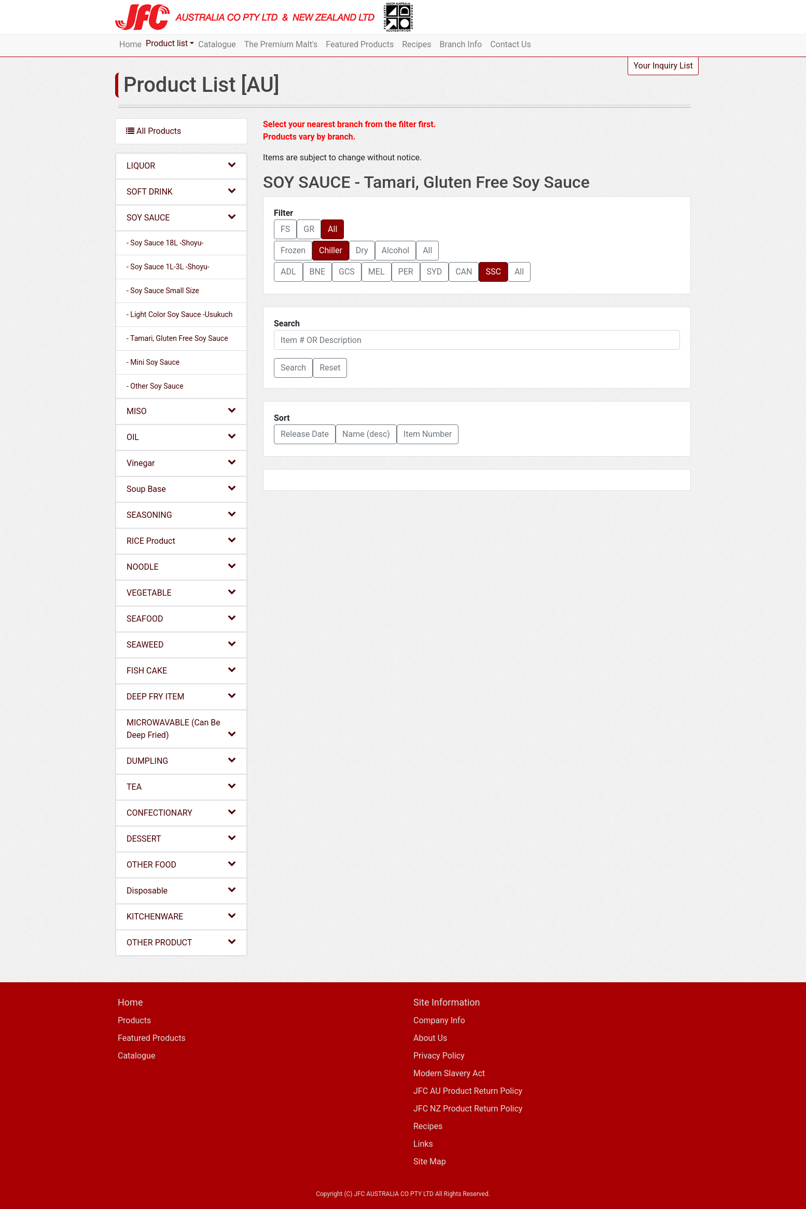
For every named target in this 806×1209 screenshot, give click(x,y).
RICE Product (181, 540)
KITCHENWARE (181, 916)
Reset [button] (329, 368)
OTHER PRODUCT (181, 942)
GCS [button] (347, 272)
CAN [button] (463, 272)
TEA (181, 786)
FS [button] (285, 229)
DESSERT (181, 838)
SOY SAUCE (181, 217)
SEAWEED (181, 644)
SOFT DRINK (181, 191)
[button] (293, 368)
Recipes (416, 44)
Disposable (181, 890)
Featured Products (360, 44)
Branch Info (461, 44)
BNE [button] (317, 272)
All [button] (332, 229)
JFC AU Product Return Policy (467, 1091)
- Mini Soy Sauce (153, 362)
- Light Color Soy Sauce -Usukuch (180, 314)
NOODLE (181, 566)
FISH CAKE (181, 670)
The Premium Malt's (281, 44)
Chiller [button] (330, 250)
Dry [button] (362, 250)
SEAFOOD (181, 618)
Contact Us (510, 44)
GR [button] (308, 229)
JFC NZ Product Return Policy (467, 1109)
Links (423, 1144)
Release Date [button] (305, 434)
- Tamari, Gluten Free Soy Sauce (177, 338)
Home (130, 44)
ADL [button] (288, 272)
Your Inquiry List (663, 66)
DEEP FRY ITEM (181, 696)
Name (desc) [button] (366, 434)
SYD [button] (434, 272)
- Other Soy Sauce (155, 386)
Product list (167, 43)
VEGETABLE (181, 592)
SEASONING (181, 514)
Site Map (429, 1161)
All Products (153, 131)
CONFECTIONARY (181, 812)
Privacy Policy (439, 1056)
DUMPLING (181, 760)
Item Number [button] (428, 434)
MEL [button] (376, 272)
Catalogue (216, 44)
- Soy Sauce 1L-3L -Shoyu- (168, 267)
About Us (430, 1038)
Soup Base (181, 488)
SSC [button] (493, 272)
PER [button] (405, 272)
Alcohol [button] (396, 250)
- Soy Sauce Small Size (163, 290)
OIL (181, 436)
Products (134, 1020)
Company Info (439, 1020)
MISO (181, 410)
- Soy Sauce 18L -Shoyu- (165, 243)
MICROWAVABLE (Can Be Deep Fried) (181, 729)
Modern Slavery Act (449, 1073)
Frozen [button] (293, 250)
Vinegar (181, 462)
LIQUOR (181, 165)
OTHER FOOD (181, 864)
